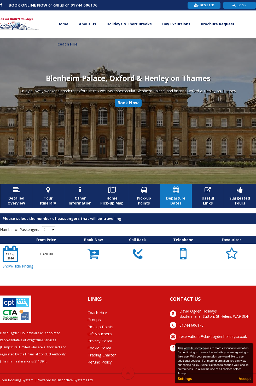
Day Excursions (176, 23)
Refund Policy (100, 362)
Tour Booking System (16, 380)
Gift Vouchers (100, 333)
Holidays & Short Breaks (129, 23)
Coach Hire (67, 44)
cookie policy (191, 364)
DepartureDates (176, 196)
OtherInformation (80, 196)
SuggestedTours (239, 196)
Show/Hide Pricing (18, 266)
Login (242, 5)
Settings (185, 379)
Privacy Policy (100, 340)
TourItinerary (48, 196)
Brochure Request (218, 23)
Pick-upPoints (144, 196)
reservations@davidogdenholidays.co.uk (213, 336)
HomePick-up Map (112, 196)
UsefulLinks (208, 196)
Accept (244, 379)
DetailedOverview (16, 196)
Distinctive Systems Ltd (75, 380)
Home (62, 23)
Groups (94, 319)
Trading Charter (102, 354)
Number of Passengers (19, 229)
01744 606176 (84, 5)
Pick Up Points (100, 326)
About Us (87, 23)
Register (207, 5)
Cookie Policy (99, 347)
